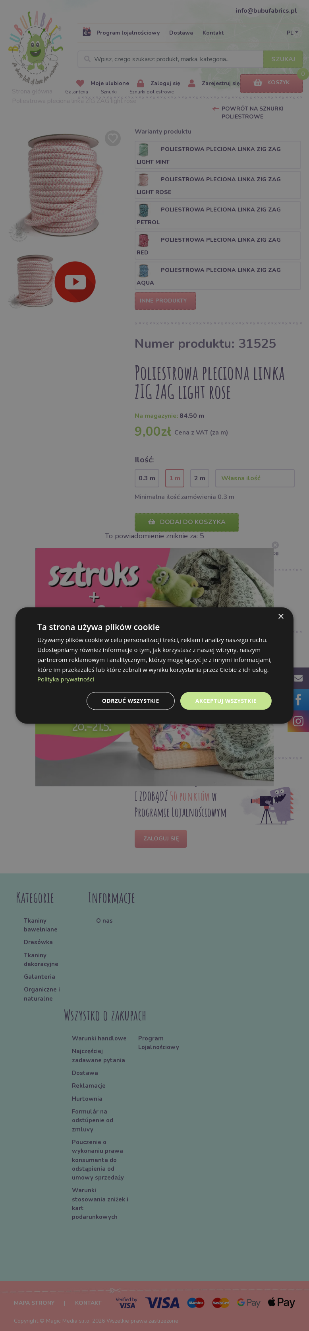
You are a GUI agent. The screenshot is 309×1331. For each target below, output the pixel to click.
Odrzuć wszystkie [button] (130, 700)
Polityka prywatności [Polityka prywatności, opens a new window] (65, 679)
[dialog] (154, 665)
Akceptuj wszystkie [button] (226, 700)
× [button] (281, 617)
